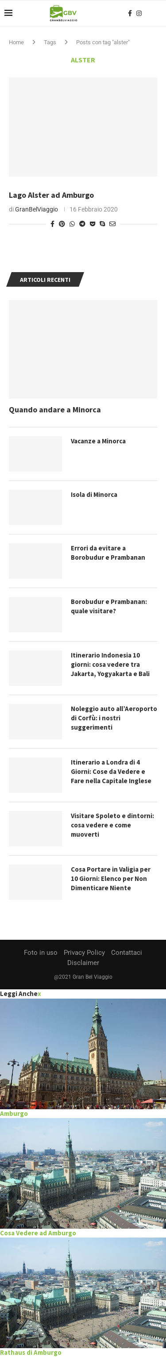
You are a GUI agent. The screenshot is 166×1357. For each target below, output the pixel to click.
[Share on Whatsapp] (72, 223)
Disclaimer (83, 963)
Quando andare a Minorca (55, 409)
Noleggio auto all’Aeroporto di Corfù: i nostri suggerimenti (114, 717)
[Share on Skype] (102, 223)
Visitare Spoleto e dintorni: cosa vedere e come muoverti (112, 824)
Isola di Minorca (94, 494)
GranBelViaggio (36, 209)
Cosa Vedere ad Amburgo (38, 1233)
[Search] (157, 13)
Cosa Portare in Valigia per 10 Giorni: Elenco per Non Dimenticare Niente (111, 878)
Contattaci (126, 953)
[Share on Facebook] (52, 223)
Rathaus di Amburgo (31, 1352)
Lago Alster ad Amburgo (51, 195)
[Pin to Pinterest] (62, 223)
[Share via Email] (112, 223)
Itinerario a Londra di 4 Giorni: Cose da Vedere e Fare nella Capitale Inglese (111, 771)
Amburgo (14, 1113)
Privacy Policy (84, 953)
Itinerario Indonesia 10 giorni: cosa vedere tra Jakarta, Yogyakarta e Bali (110, 664)
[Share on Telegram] (82, 223)
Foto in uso (41, 953)
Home (16, 42)
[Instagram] (139, 13)
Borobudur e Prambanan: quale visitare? (109, 606)
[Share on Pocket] (92, 223)
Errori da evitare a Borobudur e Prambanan (108, 552)
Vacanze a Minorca (98, 441)
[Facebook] (130, 13)
